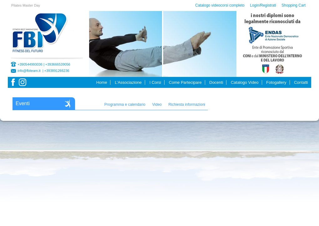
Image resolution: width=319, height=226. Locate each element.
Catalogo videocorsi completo (219, 5)
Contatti (301, 82)
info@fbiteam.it (29, 71)
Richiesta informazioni (187, 104)
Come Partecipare (185, 82)
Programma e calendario (124, 104)
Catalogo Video (245, 82)
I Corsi (155, 82)
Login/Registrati (263, 5)
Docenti (216, 82)
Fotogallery (276, 82)
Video (157, 104)
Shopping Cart (293, 5)
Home (101, 82)
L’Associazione (128, 82)
